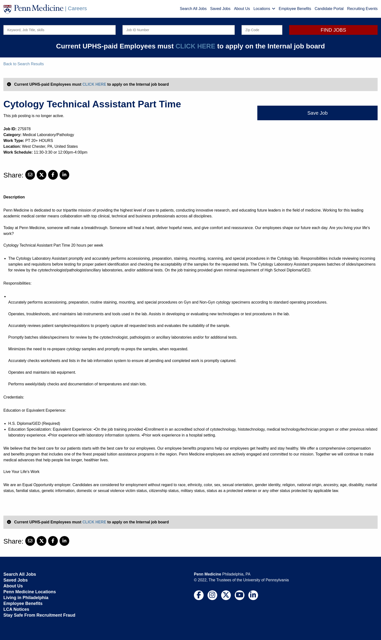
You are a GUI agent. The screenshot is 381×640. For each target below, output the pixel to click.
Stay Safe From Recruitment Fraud (39, 615)
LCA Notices (16, 609)
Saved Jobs (220, 9)
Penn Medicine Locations (29, 591)
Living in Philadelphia (25, 597)
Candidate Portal (329, 9)
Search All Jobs (193, 9)
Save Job (317, 113)
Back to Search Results (23, 64)
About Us (242, 9)
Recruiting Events (362, 9)
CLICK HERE (195, 46)
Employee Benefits (295, 9)
